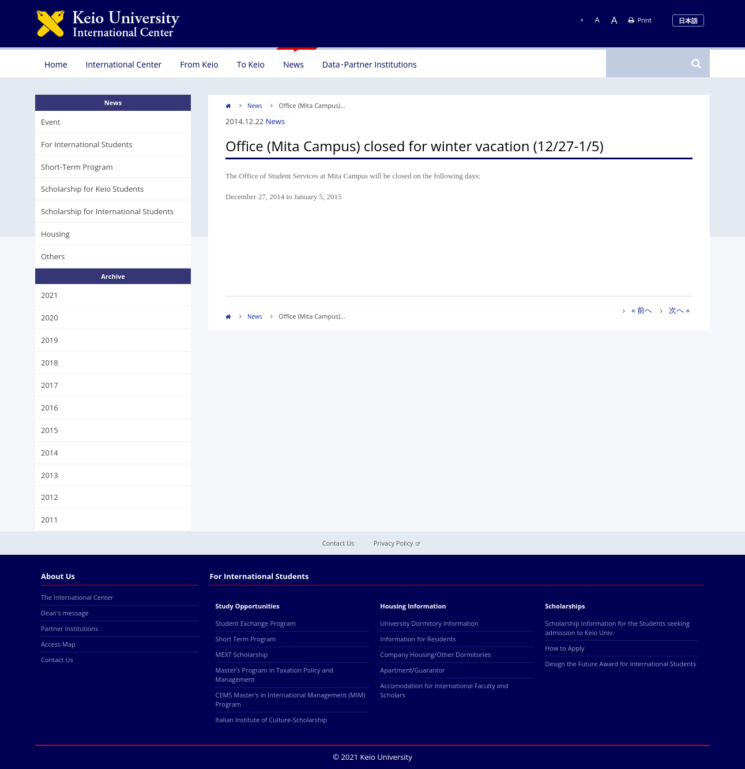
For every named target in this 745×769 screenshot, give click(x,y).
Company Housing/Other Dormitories (435, 654)
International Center (124, 64)
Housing (55, 234)
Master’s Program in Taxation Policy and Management (275, 675)
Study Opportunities (248, 606)
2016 (49, 407)
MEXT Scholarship (242, 654)
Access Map (58, 644)
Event (51, 122)
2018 (49, 362)
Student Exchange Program (256, 623)
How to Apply (564, 648)
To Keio (251, 64)
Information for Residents (418, 638)
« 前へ (641, 310)
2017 (49, 385)
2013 (49, 475)
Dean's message (65, 613)
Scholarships (565, 606)
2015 (49, 430)
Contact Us (338, 543)
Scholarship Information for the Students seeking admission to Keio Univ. (617, 628)
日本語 (688, 20)
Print (640, 20)
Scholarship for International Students (107, 211)
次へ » (679, 310)
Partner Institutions (69, 628)
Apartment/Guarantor (412, 670)
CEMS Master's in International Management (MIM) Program (291, 699)
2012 (49, 497)
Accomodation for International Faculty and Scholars (444, 690)
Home (55, 64)
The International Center (77, 597)
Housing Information (413, 606)
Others (53, 256)
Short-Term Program (77, 167)
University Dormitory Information (429, 623)
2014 (49, 452)
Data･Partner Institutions (369, 64)
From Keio (199, 64)
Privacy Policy (397, 543)
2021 (49, 295)
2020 (49, 317)
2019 (49, 340)
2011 (49, 519)
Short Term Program (246, 638)
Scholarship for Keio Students (92, 189)
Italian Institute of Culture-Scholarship (272, 719)
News (293, 64)
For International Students (87, 144)
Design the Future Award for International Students (620, 663)
